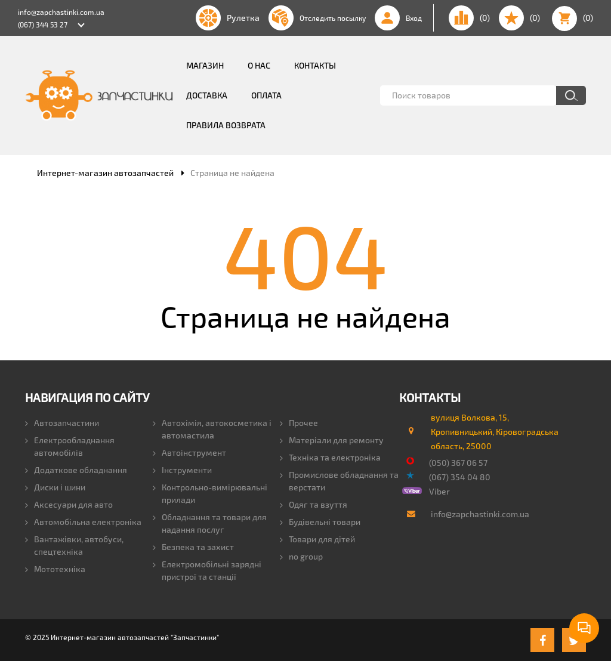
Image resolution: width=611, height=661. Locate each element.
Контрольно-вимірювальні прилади (210, 493)
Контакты (315, 65)
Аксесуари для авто (69, 504)
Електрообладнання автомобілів (70, 446)
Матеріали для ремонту (332, 440)
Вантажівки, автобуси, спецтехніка (74, 545)
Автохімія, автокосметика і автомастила (212, 429)
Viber (439, 491)
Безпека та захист (193, 547)
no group (301, 556)
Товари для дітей (317, 539)
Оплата (266, 95)
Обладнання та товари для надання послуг (210, 523)
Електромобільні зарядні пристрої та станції (207, 570)
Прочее (299, 423)
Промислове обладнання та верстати (339, 481)
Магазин (205, 65)
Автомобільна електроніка (83, 522)
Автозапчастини (62, 423)
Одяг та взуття (313, 504)
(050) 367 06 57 (458, 463)
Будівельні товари (320, 522)
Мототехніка (55, 569)
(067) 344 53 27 (42, 24)
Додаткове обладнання (76, 470)
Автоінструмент (189, 452)
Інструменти (182, 470)
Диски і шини (55, 487)
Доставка (206, 95)
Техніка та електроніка (330, 457)
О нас (259, 65)
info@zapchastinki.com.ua (61, 12)
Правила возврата (226, 125)
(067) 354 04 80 (459, 477)
